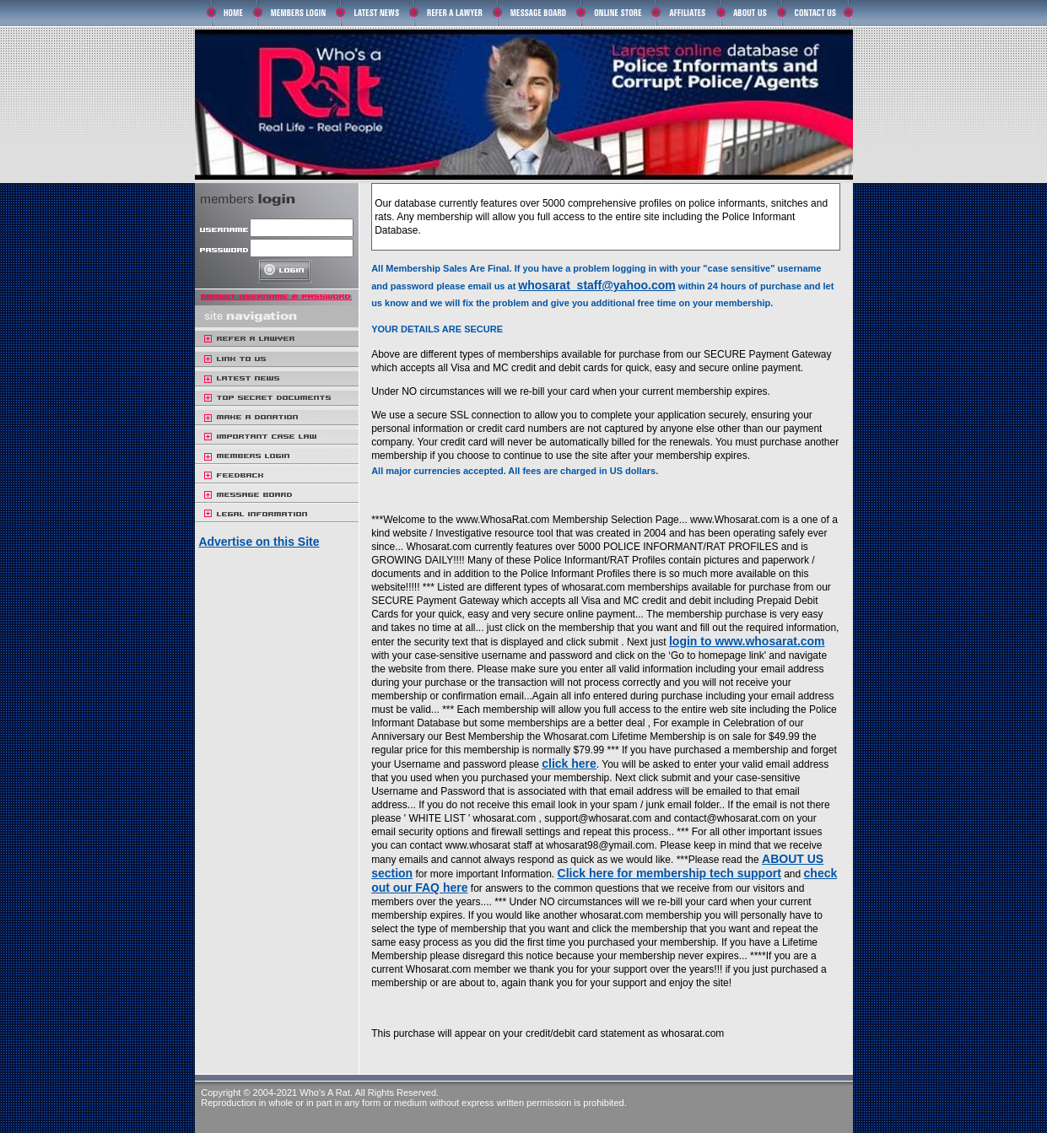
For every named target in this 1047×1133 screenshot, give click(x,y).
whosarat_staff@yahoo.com (596, 285)
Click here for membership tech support (669, 873)
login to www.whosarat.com (747, 641)
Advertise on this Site (258, 541)
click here (569, 763)
